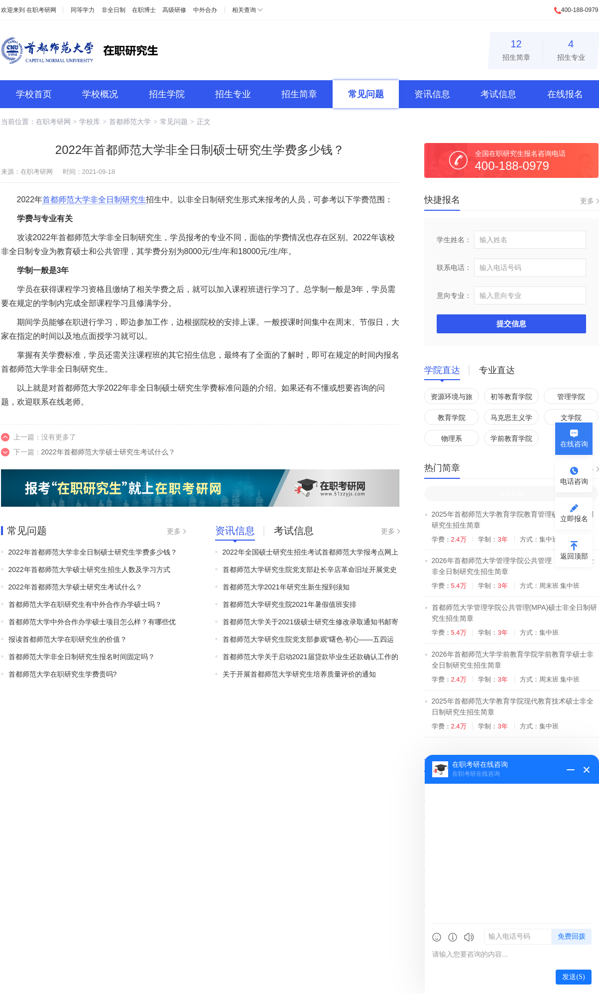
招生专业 (571, 48)
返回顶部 (574, 556)
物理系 (451, 438)
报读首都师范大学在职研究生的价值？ (67, 639)
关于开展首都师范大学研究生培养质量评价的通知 (299, 674)
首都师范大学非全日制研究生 (94, 199)
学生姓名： (454, 240)
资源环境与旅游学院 (452, 398)
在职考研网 (41, 9)
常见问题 (366, 94)
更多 (174, 531)
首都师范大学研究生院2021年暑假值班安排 (290, 604)
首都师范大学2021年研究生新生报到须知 (286, 587)
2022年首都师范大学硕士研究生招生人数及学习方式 (89, 569)
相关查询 (244, 9)
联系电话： (454, 268)
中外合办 (205, 9)
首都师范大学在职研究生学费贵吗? (62, 674)
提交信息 (511, 323)
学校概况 (100, 94)
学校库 (89, 122)
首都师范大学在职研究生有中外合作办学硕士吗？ (85, 604)
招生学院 (167, 94)
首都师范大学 (130, 122)
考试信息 (498, 94)
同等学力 (83, 9)
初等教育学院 (511, 397)
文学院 (571, 418)
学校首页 (34, 94)
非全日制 (113, 9)
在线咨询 (574, 444)
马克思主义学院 (511, 419)
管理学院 (571, 397)
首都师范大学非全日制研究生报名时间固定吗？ (81, 657)
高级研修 (174, 9)
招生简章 (516, 48)
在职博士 (144, 9)
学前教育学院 (511, 438)
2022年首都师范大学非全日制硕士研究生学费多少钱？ (92, 552)
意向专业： (454, 295)
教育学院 (452, 418)
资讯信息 (432, 94)
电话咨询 (574, 481)
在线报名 (565, 94)
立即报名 (574, 519)
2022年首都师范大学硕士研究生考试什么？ (108, 452)
